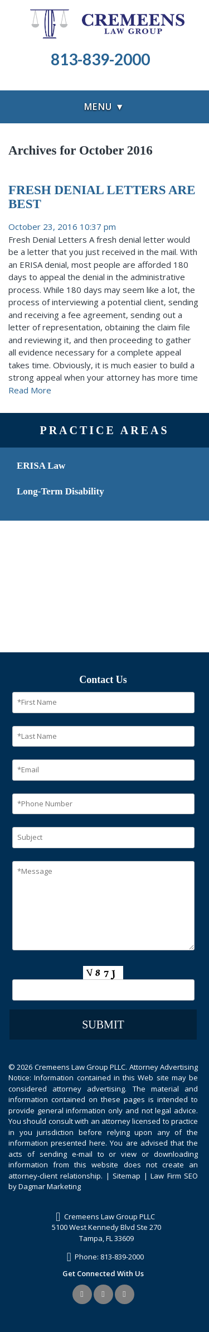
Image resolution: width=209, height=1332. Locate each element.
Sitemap (126, 1176)
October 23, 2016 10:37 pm (62, 226)
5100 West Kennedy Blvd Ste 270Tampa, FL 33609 (106, 1232)
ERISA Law (41, 465)
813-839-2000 (122, 1257)
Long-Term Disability (60, 491)
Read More (29, 390)
